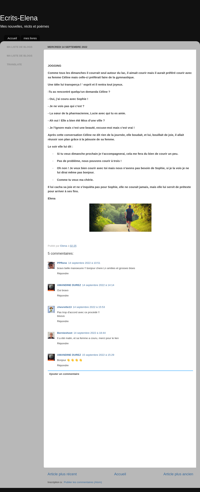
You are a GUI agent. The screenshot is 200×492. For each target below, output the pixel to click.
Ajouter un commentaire (64, 373)
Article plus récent (62, 474)
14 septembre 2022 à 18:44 (90, 332)
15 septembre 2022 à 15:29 (98, 354)
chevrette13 (64, 307)
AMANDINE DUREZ (69, 285)
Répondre (63, 273)
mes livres (30, 38)
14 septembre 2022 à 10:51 (84, 262)
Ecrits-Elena (19, 18)
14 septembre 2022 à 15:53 (89, 307)
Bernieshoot (64, 332)
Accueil (12, 38)
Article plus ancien (178, 474)
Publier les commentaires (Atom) (83, 482)
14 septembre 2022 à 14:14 (98, 285)
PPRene (62, 262)
